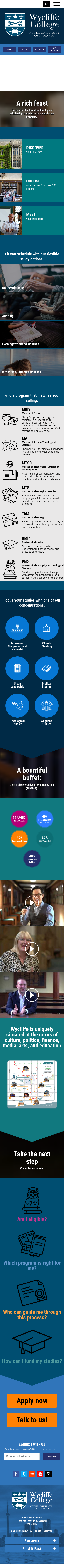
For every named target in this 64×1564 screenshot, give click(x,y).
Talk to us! (32, 1419)
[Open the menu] (56, 4)
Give (9, 49)
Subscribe (39, 49)
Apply (24, 49)
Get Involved (55, 49)
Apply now (32, 1400)
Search (47, 4)
